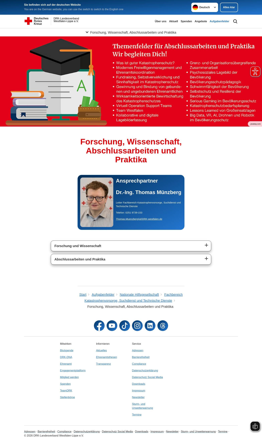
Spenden (186, 21)
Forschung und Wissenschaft (77, 246)
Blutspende (66, 350)
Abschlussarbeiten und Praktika (79, 259)
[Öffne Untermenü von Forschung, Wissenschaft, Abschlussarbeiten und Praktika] (131, 32)
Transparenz (103, 363)
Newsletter (138, 397)
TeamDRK (66, 390)
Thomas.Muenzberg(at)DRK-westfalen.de (139, 218)
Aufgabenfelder (219, 21)
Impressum (138, 390)
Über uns (160, 21)
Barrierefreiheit (141, 357)
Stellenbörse (67, 397)
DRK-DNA (66, 357)
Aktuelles (101, 350)
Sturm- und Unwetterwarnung (142, 406)
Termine (137, 414)
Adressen (137, 350)
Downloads (138, 383)
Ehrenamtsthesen (106, 357)
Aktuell (173, 21)
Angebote (201, 21)
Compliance (139, 363)
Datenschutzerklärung (145, 370)
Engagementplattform (73, 370)
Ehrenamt (66, 363)
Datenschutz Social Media (147, 377)
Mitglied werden (69, 377)
